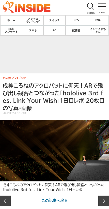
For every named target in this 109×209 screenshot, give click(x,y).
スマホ (33, 30)
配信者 (76, 30)
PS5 (76, 20)
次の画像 (103, 201)
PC (54, 30)
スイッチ (54, 20)
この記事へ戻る (54, 200)
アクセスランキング (33, 20)
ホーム (11, 20)
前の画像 (5, 201)
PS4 (97, 20)
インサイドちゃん (98, 30)
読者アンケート (11, 30)
